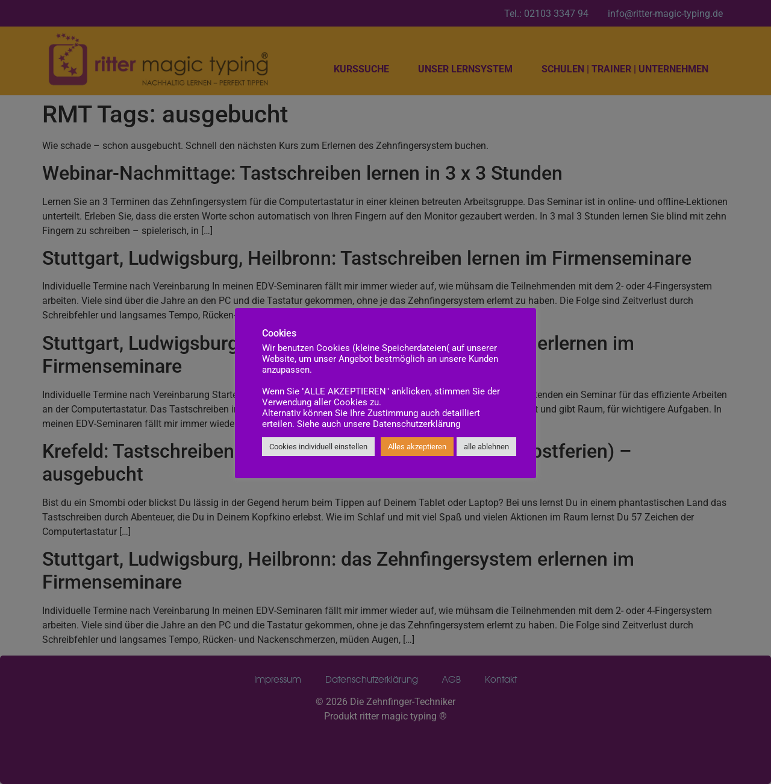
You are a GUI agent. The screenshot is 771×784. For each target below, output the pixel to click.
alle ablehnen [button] (486, 446)
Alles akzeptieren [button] (417, 446)
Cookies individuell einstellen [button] (318, 446)
